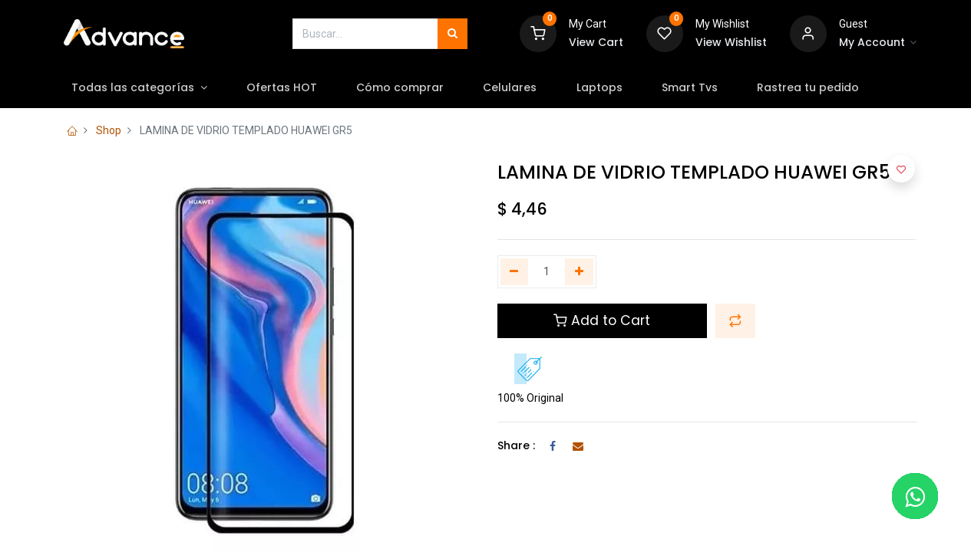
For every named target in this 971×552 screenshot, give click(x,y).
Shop (108, 130)
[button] (735, 320)
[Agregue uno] (579, 272)
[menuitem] (284, 88)
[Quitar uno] (514, 272)
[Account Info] (878, 43)
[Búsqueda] (452, 33)
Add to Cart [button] (601, 320)
